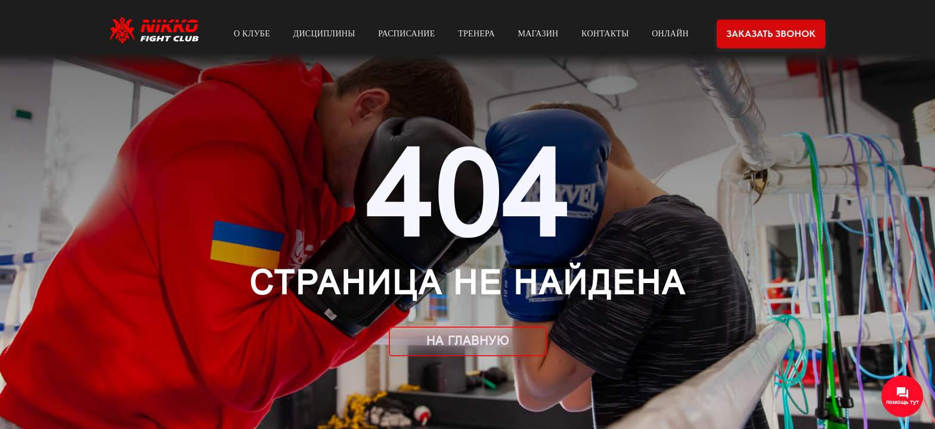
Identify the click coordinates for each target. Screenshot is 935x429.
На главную (467, 340)
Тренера (476, 33)
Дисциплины (324, 33)
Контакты (605, 33)
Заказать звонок (771, 33)
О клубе (252, 33)
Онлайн (670, 33)
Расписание (406, 33)
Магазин (538, 33)
